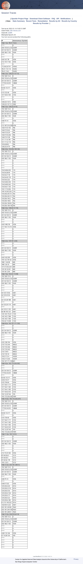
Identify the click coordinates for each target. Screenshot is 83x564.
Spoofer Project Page (19, 19)
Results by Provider (41, 23)
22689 (10, 33)
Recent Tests (31, 21)
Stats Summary (19, 21)
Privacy (76, 559)
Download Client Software (40, 19)
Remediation (43, 21)
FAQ (53, 19)
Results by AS (54, 21)
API (57, 19)
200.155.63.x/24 (15, 31)
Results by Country (69, 21)
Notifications (66, 19)
